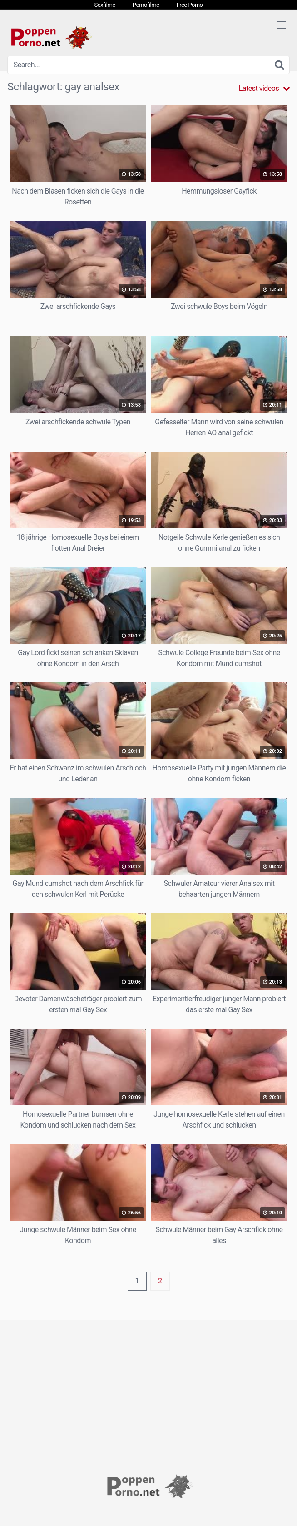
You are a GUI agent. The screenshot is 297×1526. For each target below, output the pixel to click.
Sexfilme (104, 5)
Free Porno (190, 5)
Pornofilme (146, 5)
